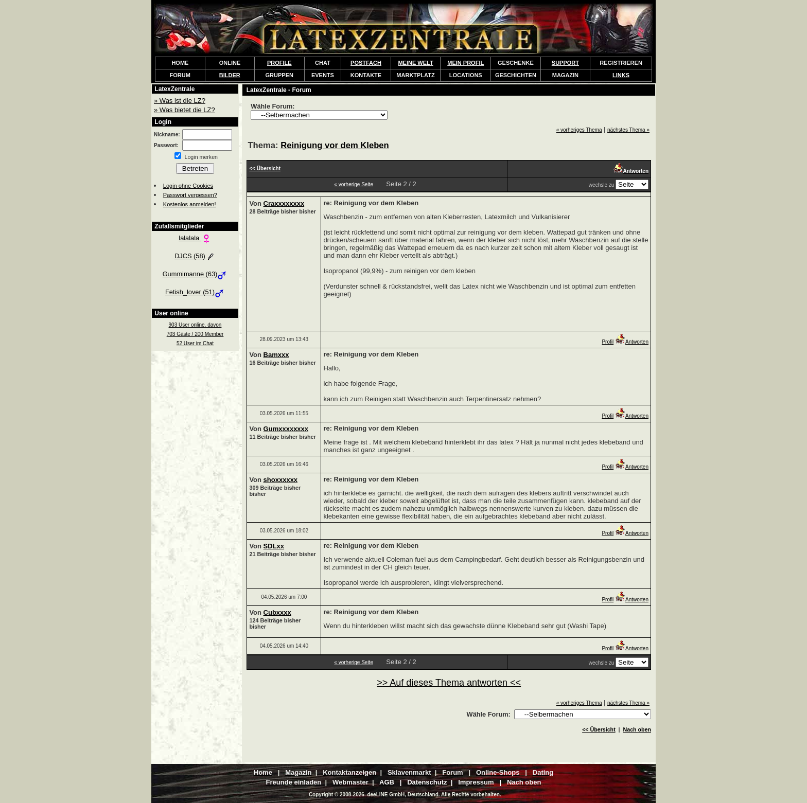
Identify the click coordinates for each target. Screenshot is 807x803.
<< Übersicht (599, 729)
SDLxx (274, 546)
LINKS (620, 75)
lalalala (195, 238)
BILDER (229, 75)
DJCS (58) (195, 256)
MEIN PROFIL (465, 63)
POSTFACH (365, 63)
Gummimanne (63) (195, 274)
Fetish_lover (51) (195, 292)
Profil (607, 342)
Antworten (631, 342)
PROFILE (279, 63)
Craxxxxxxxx (284, 203)
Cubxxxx (277, 612)
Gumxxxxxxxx (286, 429)
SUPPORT (565, 63)
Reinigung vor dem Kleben (334, 145)
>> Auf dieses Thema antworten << (449, 682)
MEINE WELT (415, 63)
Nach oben (637, 729)
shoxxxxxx (281, 480)
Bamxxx (276, 355)
